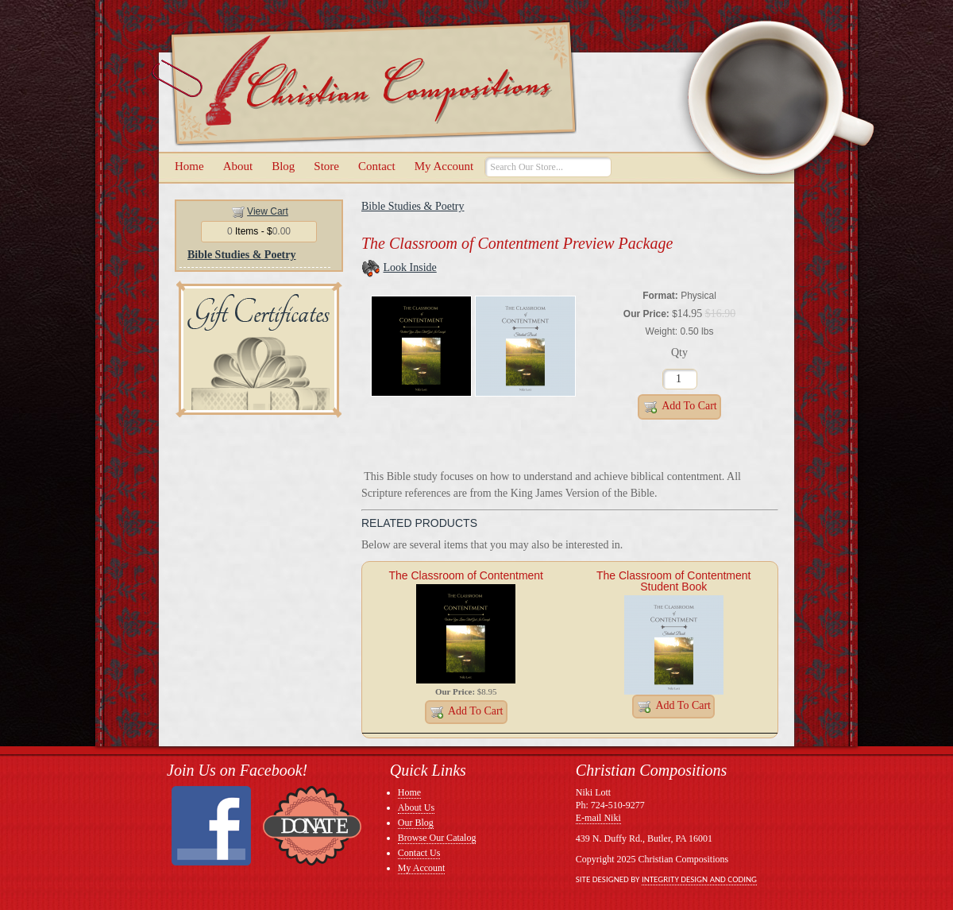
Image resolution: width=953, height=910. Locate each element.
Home (189, 166)
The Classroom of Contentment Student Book (673, 581)
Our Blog (416, 822)
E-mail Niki (598, 817)
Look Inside (410, 267)
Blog (283, 166)
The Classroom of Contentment (465, 575)
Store (326, 166)
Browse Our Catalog (437, 837)
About (238, 166)
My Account (444, 166)
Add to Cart (679, 407)
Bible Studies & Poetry (241, 255)
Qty (679, 352)
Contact (376, 166)
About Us (416, 807)
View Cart (267, 211)
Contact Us (419, 852)
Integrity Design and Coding (699, 879)
